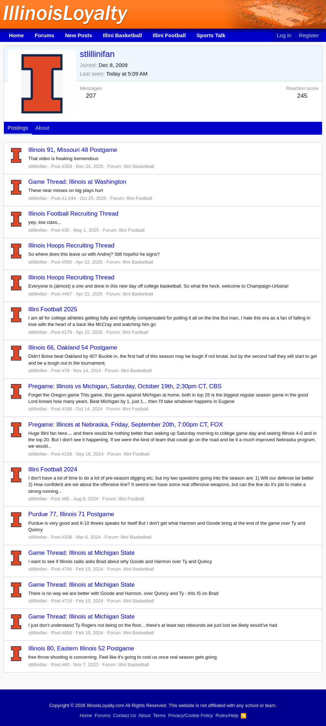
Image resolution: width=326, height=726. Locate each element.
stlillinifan (37, 166)
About (144, 715)
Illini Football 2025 (52, 309)
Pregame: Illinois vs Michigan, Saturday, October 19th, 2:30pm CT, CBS (125, 386)
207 (91, 95)
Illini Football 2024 (52, 469)
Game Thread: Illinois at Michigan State (81, 552)
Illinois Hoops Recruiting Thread (71, 245)
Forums (44, 35)
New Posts (78, 35)
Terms (159, 715)
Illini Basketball (122, 35)
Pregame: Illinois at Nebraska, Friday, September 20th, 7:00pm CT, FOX (125, 424)
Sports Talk (210, 35)
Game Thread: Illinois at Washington (77, 181)
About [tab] (42, 128)
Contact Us (124, 715)
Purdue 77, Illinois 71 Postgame (71, 514)
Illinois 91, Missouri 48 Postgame (72, 149)
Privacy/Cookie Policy (190, 715)
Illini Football (169, 35)
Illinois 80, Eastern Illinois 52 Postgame (81, 648)
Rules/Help (227, 715)
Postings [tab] (18, 128)
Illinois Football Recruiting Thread (73, 213)
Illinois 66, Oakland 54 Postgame (72, 347)
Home (16, 35)
